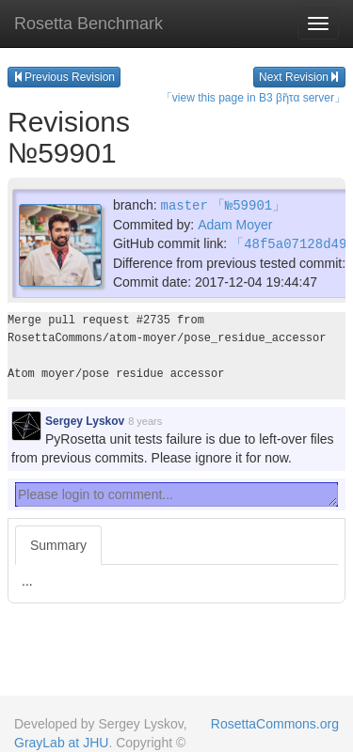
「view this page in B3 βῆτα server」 (253, 97)
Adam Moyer (235, 223)
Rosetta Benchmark (88, 23)
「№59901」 (248, 204)
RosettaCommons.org (275, 723)
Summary (58, 543)
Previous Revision (64, 77)
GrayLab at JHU (61, 742)
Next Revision (299, 77)
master (183, 204)
